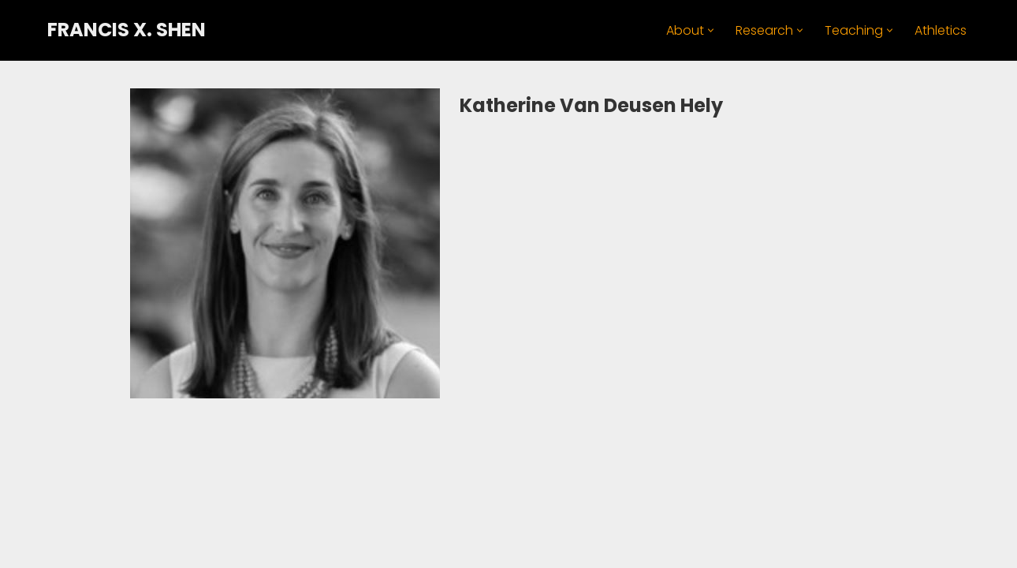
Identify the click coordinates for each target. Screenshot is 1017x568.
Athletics (941, 30)
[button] (710, 30)
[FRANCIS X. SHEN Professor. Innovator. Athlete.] (126, 30)
